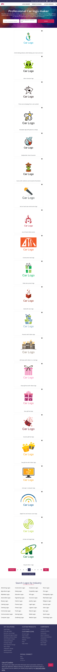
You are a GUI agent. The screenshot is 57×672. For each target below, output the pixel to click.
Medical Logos (32, 617)
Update (46, 21)
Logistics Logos (33, 607)
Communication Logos (7, 613)
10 (41, 569)
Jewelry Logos (32, 600)
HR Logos (31, 594)
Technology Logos (47, 617)
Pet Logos (45, 590)
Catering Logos (5, 604)
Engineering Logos (19, 597)
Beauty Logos (4, 600)
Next (46, 569)
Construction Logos (20, 587)
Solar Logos (46, 607)
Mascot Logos (32, 610)
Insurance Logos (33, 597)
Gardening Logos (19, 617)
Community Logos (5, 610)
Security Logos (46, 604)
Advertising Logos (5, 587)
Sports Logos (46, 613)
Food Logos (18, 610)
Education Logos (19, 594)
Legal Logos (32, 604)
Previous (12, 569)
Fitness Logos (18, 607)
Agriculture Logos (5, 590)
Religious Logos (47, 600)
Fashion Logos (18, 600)
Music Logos (46, 587)
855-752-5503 (42, 1)
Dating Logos (18, 590)
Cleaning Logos (5, 607)
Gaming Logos (18, 613)
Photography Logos (48, 594)
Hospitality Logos (33, 590)
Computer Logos (5, 617)
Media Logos (32, 613)
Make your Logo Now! (28, 573)
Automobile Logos (5, 597)
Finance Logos (18, 604)
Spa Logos (45, 610)
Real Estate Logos (47, 597)
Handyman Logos (33, 587)
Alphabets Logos (5, 594)
